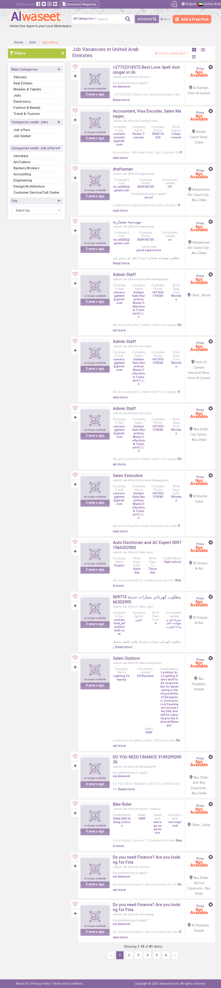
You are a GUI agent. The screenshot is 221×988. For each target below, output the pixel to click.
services (147, 73)
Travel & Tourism (31, 110)
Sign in (161, 19)
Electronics (27, 98)
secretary (25, 152)
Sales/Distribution (153, 672)
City (19, 197)
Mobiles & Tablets (32, 85)
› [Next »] (175, 964)
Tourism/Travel (151, 116)
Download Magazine (79, 4)
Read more (128, 96)
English (189, 4)
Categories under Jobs (34, 118)
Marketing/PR (150, 775)
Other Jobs (149, 557)
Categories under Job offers (39, 144)
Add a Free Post (192, 19)
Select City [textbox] (28, 206)
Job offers (26, 126)
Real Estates (27, 79)
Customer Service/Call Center (41, 189)
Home (20, 38)
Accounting (27, 170)
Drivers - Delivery (152, 818)
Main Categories (29, 65)
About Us (22, 983)
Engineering (27, 176)
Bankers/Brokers (31, 164)
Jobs (34, 38)
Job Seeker (27, 132)
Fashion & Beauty (31, 104)
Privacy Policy (40, 983)
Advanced (139, 19)
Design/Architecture (33, 182)
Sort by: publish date (168, 49)
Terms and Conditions (68, 983)
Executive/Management (156, 285)
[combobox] (41, 206)
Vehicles (25, 73)
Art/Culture (26, 158)
